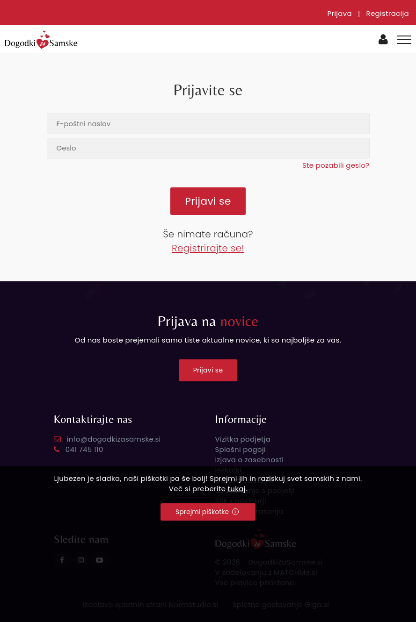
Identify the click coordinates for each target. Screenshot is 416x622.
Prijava (339, 13)
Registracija (387, 13)
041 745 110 (84, 449)
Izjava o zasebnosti (249, 460)
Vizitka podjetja (243, 439)
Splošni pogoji (240, 449)
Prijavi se (208, 370)
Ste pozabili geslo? (336, 165)
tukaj (237, 488)
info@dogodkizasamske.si (114, 439)
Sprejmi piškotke (207, 511)
